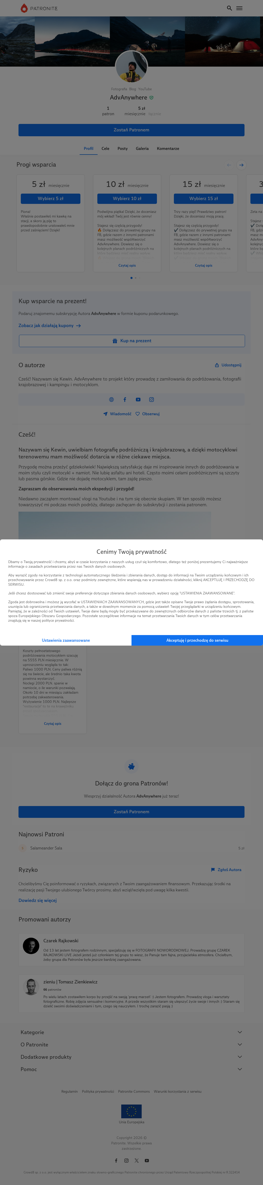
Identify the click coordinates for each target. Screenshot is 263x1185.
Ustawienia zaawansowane (66, 640)
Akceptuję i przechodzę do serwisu (197, 640)
